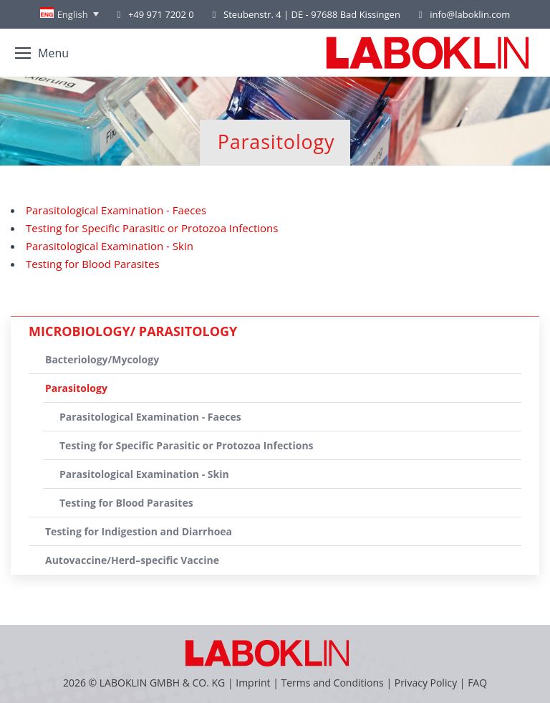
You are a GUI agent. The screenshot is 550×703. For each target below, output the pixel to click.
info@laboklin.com (463, 14)
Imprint (253, 682)
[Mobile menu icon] (41, 53)
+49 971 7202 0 (161, 14)
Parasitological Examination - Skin (109, 246)
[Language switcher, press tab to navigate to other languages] (69, 14)
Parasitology (76, 388)
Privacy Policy (426, 682)
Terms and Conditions (333, 682)
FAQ (477, 682)
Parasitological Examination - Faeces (116, 210)
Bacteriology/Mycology (102, 359)
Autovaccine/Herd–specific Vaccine (132, 560)
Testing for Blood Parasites (93, 264)
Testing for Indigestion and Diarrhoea (138, 531)
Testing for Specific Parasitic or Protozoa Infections (152, 228)
